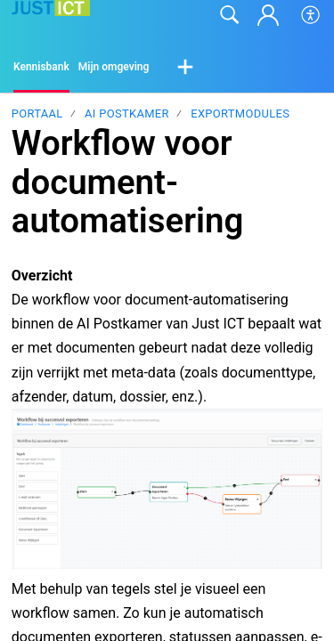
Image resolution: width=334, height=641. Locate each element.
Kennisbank (41, 67)
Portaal (37, 113)
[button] (311, 15)
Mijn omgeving (113, 67)
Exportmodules (240, 113)
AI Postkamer (127, 113)
